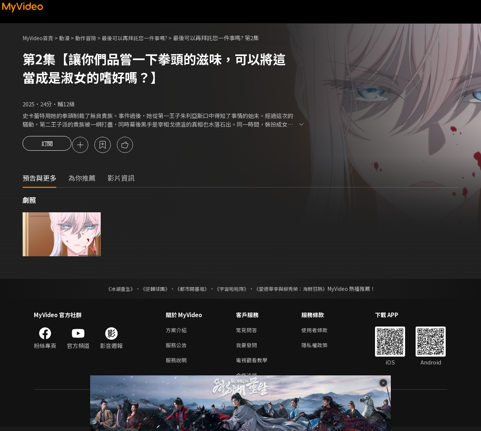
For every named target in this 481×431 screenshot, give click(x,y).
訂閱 (47, 145)
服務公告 (177, 347)
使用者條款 (318, 332)
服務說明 (177, 363)
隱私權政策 (318, 347)
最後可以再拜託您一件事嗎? (142, 38)
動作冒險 (90, 38)
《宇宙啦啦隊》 (232, 289)
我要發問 (247, 347)
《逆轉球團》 (150, 289)
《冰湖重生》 (114, 289)
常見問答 (247, 332)
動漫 (68, 38)
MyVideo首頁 (40, 38)
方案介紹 (177, 332)
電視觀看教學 (253, 363)
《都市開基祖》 (190, 289)
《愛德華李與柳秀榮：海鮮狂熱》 (295, 289)
